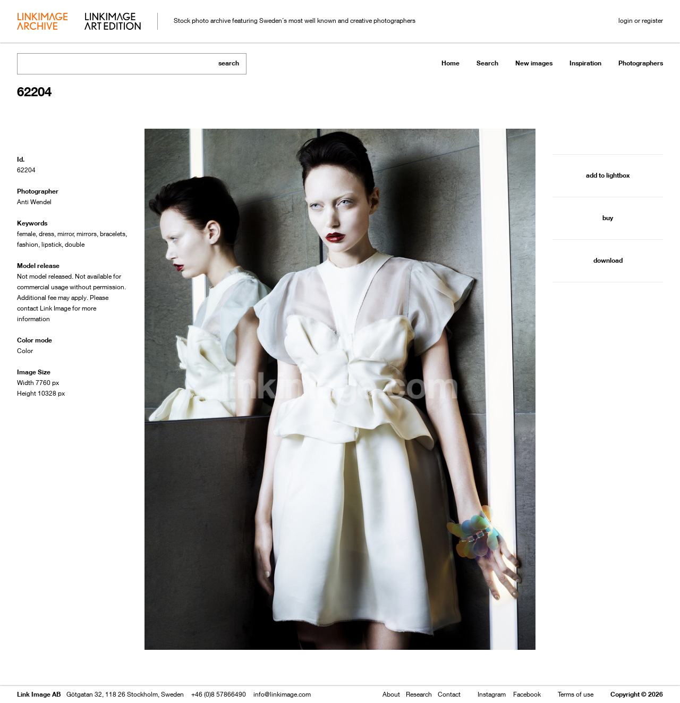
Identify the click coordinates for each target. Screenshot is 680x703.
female (26, 234)
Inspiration (585, 63)
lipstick (51, 244)
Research (419, 694)
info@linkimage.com (282, 694)
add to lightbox (608, 175)
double (74, 244)
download (608, 260)
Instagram (492, 694)
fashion (27, 244)
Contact (449, 694)
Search (487, 63)
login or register (640, 20)
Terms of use (575, 694)
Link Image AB (39, 694)
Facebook (527, 694)
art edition (112, 22)
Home (450, 63)
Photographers (640, 63)
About (391, 694)
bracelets (112, 234)
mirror (65, 234)
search (228, 63)
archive (42, 22)
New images (533, 63)
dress (46, 234)
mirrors (86, 234)
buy (607, 218)
